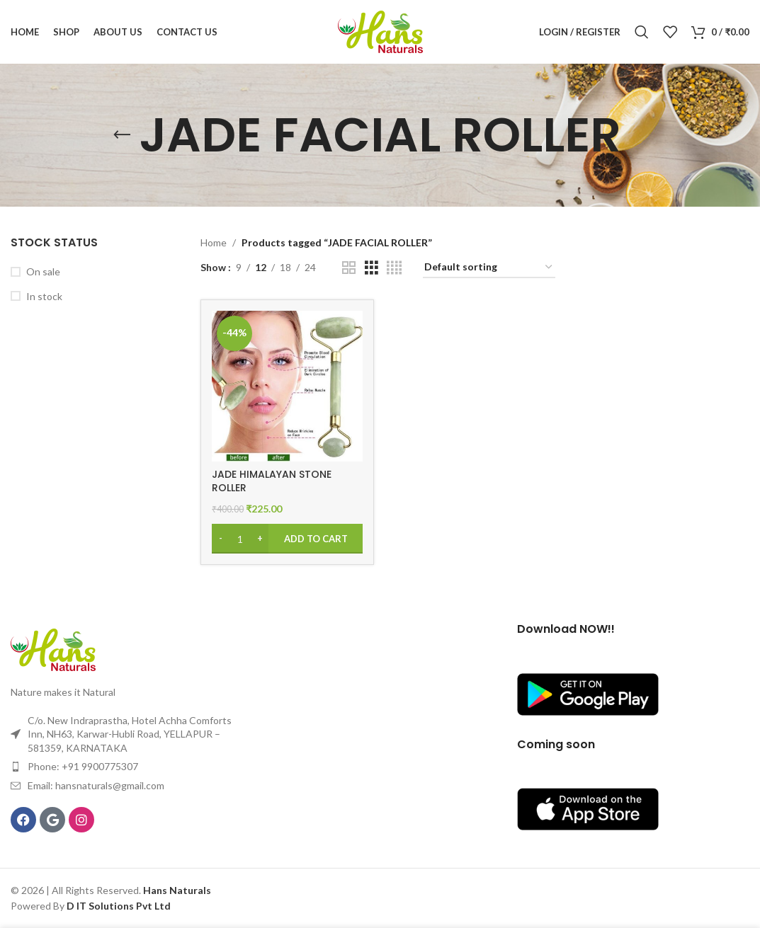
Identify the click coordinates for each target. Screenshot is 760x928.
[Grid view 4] (394, 268)
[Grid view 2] (349, 268)
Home (213, 242)
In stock (44, 296)
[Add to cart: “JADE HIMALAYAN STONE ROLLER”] (287, 539)
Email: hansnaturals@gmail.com (96, 785)
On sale (43, 271)
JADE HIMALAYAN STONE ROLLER (271, 481)
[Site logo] (380, 31)
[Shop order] (489, 268)
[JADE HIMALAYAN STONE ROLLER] (287, 386)
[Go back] (122, 135)
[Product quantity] (240, 539)
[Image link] (53, 649)
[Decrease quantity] (220, 539)
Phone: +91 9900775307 (83, 766)
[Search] (642, 32)
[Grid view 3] (371, 268)
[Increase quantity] (259, 539)
